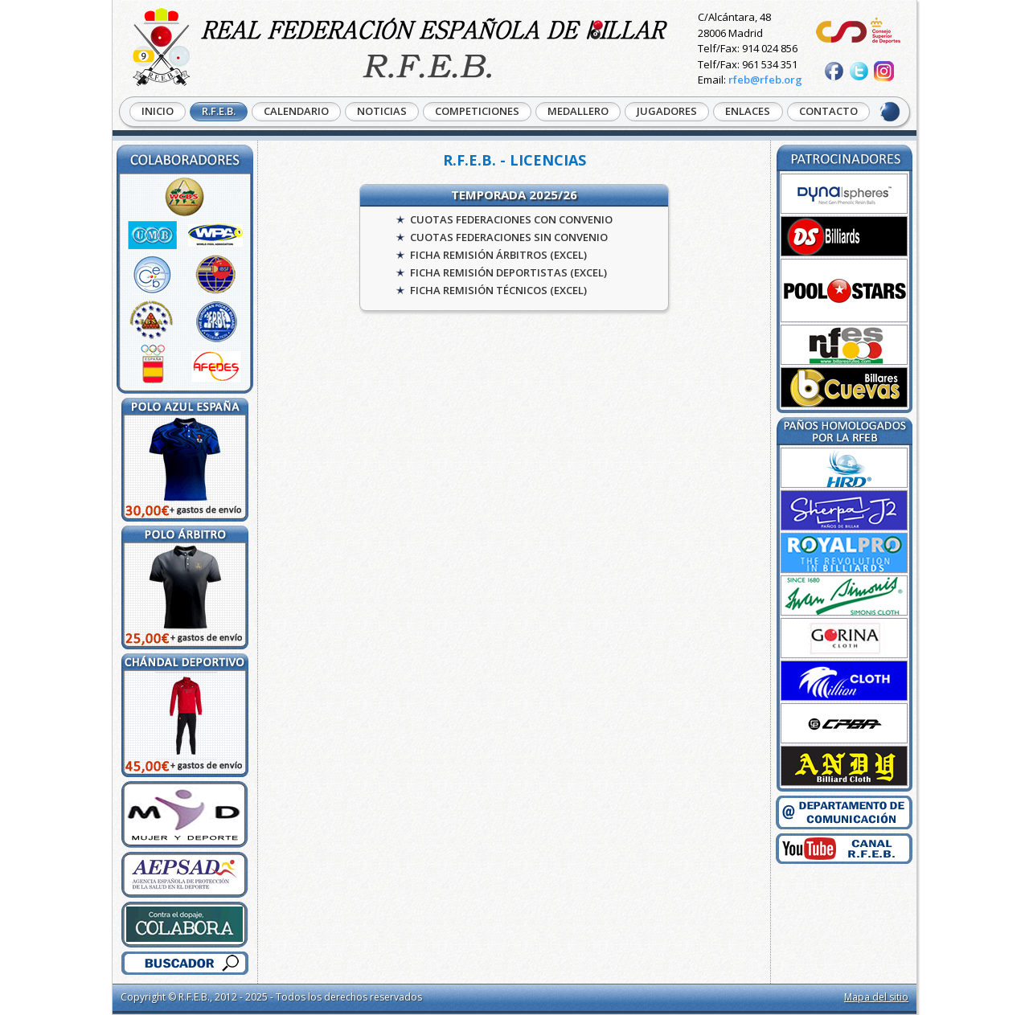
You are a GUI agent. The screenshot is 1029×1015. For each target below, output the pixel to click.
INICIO (157, 111)
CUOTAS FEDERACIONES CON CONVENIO (511, 219)
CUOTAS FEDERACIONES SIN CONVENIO (509, 237)
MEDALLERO (578, 111)
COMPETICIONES (477, 111)
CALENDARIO (296, 111)
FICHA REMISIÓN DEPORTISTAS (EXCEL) (508, 272)
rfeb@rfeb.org (765, 79)
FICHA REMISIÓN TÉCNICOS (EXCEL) (498, 290)
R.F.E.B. (219, 111)
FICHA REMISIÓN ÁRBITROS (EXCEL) (498, 255)
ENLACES (747, 111)
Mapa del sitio (876, 997)
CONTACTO (828, 111)
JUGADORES (667, 111)
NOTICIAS (382, 111)
